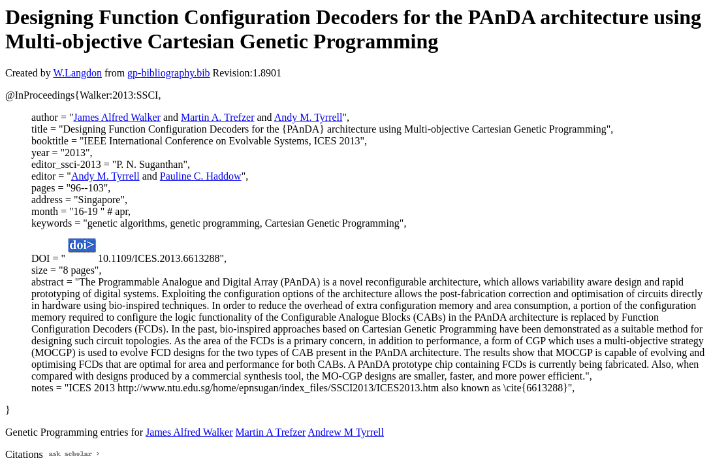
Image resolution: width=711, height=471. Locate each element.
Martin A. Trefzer (217, 117)
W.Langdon (77, 72)
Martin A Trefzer (271, 432)
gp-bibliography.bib (168, 72)
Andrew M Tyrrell (346, 432)
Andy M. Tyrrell (308, 117)
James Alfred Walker (116, 117)
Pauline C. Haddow (201, 176)
